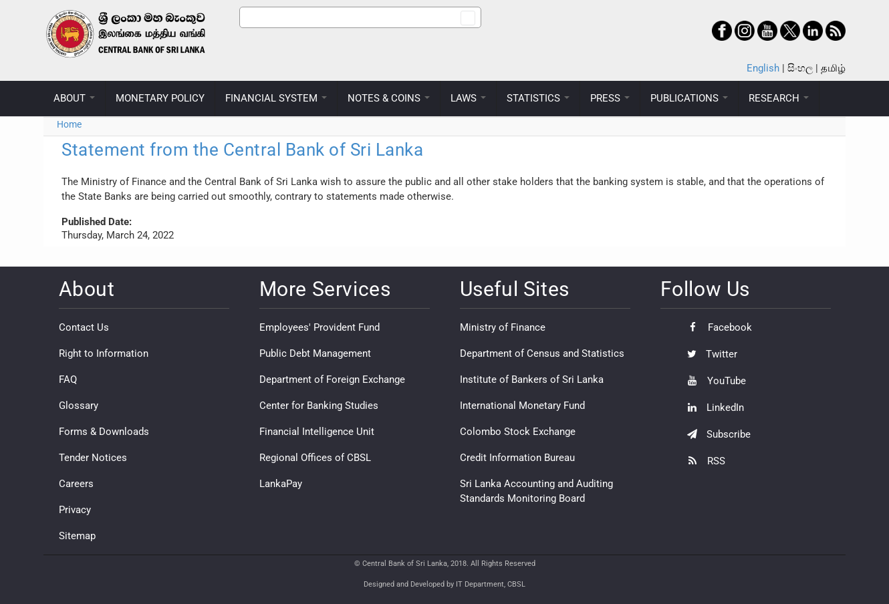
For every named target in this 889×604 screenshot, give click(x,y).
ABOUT (74, 98)
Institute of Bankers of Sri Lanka (532, 379)
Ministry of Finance (502, 327)
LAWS (468, 98)
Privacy (75, 510)
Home (69, 124)
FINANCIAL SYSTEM (276, 98)
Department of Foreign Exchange (332, 379)
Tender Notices (93, 458)
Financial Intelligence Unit (316, 432)
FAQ (68, 379)
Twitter (708, 354)
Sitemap (77, 536)
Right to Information (103, 353)
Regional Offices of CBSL (315, 458)
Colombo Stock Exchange (518, 432)
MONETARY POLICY (160, 98)
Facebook (716, 327)
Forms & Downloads (104, 432)
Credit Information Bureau (517, 458)
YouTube (713, 381)
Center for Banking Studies (318, 406)
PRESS (610, 98)
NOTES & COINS (389, 98)
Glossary (78, 406)
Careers (76, 484)
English (763, 68)
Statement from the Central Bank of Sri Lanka (242, 150)
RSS (702, 461)
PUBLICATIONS (689, 98)
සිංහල (800, 68)
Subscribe (715, 434)
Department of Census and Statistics (542, 353)
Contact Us (84, 327)
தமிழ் (833, 68)
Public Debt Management (315, 353)
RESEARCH (779, 98)
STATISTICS (538, 98)
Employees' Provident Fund (319, 327)
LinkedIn (712, 408)
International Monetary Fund (522, 406)
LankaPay (280, 484)
